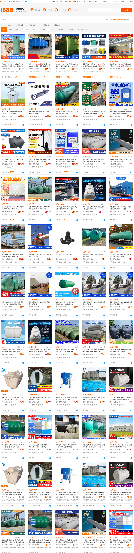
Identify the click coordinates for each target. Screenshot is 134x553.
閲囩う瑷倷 (39, 71)
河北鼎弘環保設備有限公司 (62, 354)
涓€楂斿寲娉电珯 (7, 71)
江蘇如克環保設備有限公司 (35, 164)
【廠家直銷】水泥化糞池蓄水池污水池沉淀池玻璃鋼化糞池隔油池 (93, 350)
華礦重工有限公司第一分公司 (8, 211)
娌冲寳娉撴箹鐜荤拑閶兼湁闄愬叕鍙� (8, 545)
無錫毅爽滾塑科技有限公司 (116, 354)
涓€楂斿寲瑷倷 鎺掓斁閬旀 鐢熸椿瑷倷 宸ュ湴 (121, 65)
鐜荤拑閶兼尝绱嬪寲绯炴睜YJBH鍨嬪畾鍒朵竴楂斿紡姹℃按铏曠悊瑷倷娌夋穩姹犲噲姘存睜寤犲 (40, 541)
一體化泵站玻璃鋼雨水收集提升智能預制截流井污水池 (39, 398)
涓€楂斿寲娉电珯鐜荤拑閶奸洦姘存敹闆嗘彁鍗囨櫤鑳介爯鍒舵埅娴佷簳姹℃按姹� (40, 493)
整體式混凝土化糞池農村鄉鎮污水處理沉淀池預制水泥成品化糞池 (93, 160)
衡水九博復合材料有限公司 (8, 402)
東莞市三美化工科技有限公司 (116, 116)
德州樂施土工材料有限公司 (8, 164)
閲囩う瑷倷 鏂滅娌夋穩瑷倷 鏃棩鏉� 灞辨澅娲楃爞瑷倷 (40, 65)
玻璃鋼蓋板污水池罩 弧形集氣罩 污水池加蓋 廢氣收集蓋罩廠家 (94, 398)
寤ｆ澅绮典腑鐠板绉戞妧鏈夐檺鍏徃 (116, 545)
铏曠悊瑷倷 (47, 71)
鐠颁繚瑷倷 (86, 71)
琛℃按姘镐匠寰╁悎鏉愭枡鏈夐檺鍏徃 (116, 497)
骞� (22, 68)
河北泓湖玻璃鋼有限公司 (35, 211)
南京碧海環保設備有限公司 (62, 402)
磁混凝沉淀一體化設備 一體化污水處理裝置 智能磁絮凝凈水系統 (121, 446)
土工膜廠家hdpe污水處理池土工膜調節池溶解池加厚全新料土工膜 (12, 160)
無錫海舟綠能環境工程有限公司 (116, 164)
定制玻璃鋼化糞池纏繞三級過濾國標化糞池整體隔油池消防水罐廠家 (39, 208)
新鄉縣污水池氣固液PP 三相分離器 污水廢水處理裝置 (40, 255)
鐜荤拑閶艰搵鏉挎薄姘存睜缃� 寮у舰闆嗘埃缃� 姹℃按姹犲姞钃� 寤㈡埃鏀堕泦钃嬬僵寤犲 (94, 493)
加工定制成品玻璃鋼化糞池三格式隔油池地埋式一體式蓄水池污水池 (12, 303)
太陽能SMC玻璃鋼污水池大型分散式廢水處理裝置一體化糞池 (12, 112)
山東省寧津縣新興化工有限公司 (89, 116)
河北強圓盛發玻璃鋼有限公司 (89, 211)
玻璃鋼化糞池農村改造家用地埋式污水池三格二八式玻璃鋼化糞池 (66, 350)
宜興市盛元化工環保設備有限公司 (89, 259)
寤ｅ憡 (22, 66)
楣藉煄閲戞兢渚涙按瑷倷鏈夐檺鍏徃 (35, 497)
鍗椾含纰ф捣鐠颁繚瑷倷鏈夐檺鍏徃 (62, 497)
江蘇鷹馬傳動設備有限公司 (35, 116)
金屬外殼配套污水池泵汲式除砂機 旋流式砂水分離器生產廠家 (67, 398)
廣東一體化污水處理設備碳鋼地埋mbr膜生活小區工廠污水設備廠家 (40, 446)
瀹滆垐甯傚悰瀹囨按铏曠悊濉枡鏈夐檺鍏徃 (62, 69)
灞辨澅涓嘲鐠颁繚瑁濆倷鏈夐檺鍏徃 (116, 69)
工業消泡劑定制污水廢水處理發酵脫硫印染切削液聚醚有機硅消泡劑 (66, 160)
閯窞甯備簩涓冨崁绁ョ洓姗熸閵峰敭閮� (8, 69)
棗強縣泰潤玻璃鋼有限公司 (62, 116)
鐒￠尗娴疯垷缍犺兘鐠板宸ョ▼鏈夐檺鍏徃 (89, 545)
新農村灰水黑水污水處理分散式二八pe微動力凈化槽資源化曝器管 (67, 446)
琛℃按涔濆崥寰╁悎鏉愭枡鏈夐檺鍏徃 (8, 497)
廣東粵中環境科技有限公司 (35, 449)
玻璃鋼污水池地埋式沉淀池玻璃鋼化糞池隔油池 (93, 255)
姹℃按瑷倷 (32, 71)
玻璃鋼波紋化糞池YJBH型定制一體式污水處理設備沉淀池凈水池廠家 (13, 446)
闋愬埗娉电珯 (16, 71)
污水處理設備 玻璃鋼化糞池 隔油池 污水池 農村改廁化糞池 (120, 255)
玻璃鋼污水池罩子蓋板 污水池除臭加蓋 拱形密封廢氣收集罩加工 (13, 255)
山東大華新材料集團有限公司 (8, 259)
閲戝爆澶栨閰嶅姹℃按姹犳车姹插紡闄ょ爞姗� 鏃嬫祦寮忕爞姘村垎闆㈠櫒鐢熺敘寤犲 (67, 493)
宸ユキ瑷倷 (59, 71)
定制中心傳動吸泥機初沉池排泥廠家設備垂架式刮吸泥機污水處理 (66, 208)
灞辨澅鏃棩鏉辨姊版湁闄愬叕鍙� (35, 69)
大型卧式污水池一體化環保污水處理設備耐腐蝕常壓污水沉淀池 (120, 208)
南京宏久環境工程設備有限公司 (62, 211)
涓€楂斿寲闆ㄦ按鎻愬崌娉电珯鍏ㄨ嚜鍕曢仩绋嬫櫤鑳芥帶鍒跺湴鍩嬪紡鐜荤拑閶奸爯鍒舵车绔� (13, 65)
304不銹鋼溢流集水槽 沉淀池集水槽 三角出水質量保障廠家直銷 (120, 160)
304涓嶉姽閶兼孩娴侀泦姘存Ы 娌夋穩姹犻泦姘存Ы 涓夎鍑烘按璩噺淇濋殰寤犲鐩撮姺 (94, 541)
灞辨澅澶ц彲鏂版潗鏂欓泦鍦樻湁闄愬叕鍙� (89, 497)
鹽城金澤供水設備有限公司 (35, 402)
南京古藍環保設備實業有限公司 (62, 259)
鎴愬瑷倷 (93, 71)
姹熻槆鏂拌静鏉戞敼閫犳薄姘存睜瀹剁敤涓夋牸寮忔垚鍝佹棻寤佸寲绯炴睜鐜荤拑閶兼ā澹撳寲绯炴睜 (120, 493)
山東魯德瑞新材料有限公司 (62, 164)
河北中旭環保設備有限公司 (89, 164)
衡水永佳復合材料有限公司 (116, 402)
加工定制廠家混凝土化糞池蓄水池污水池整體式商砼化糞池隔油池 (66, 303)
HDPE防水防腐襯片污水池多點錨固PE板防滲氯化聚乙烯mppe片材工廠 (94, 112)
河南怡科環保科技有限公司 (35, 259)
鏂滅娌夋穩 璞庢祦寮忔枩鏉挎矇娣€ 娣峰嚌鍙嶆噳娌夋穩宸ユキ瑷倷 (67, 65)
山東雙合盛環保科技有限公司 (116, 259)
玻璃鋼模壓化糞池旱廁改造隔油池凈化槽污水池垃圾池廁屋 (93, 208)
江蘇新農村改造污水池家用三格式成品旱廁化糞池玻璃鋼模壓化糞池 (120, 398)
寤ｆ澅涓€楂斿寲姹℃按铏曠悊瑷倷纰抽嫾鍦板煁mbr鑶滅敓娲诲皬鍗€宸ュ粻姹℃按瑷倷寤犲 (120, 541)
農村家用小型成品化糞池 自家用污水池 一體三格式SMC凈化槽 (13, 398)
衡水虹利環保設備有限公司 (8, 116)
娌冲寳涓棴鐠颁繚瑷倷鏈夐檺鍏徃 (35, 545)
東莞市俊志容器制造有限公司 (116, 211)
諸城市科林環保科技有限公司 (89, 449)
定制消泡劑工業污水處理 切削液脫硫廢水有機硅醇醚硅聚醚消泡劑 (121, 112)
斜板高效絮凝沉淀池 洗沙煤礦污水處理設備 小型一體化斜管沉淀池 (94, 446)
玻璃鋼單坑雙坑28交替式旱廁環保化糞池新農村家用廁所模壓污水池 (12, 350)
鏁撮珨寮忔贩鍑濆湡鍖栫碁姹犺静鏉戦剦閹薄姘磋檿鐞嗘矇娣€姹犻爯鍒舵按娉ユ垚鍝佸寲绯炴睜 (66, 541)
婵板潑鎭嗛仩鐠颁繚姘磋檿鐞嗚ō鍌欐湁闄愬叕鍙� (89, 69)
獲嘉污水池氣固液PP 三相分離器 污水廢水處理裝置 (40, 303)
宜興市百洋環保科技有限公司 (116, 449)
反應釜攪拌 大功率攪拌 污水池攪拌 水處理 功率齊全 (39, 112)
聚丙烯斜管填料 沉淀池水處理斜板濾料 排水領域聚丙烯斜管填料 (13, 208)
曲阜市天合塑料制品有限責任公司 (62, 449)
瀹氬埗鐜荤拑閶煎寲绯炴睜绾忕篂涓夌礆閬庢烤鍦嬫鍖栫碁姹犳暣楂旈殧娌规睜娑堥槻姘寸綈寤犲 (13, 541)
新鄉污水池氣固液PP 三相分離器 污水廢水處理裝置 (94, 303)
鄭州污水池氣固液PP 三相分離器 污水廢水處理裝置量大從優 (121, 303)
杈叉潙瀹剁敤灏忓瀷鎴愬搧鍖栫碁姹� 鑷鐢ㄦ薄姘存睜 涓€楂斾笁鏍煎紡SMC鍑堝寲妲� (12, 493)
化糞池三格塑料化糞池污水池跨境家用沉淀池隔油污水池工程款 (120, 350)
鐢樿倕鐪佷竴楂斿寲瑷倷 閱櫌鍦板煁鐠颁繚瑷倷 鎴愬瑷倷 (94, 65)
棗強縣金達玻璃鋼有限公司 (8, 354)
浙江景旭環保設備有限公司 (8, 307)
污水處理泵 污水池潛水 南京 (64, 254)
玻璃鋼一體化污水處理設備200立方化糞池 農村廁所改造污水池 (67, 112)
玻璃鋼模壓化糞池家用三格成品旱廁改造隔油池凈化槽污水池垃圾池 (39, 350)
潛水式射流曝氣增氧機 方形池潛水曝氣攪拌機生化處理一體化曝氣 (40, 160)
